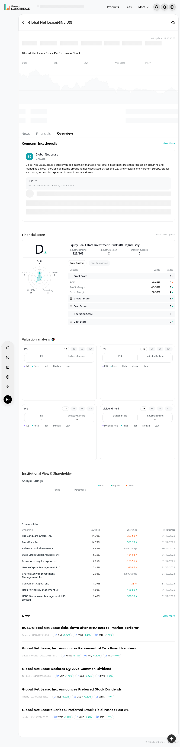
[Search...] (156, 7)
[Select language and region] (172, 7)
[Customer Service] (164, 7)
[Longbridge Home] (17, 7)
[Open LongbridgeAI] (171, 738)
